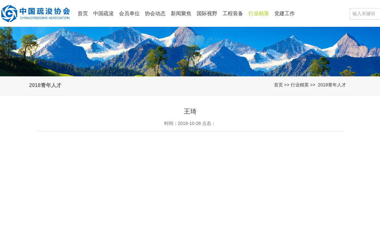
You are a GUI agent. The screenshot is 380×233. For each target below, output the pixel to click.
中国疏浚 (103, 13)
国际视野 (207, 13)
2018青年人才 (332, 84)
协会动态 (155, 13)
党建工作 (284, 13)
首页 (83, 13)
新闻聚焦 (181, 13)
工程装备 (233, 13)
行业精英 (258, 13)
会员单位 (129, 13)
